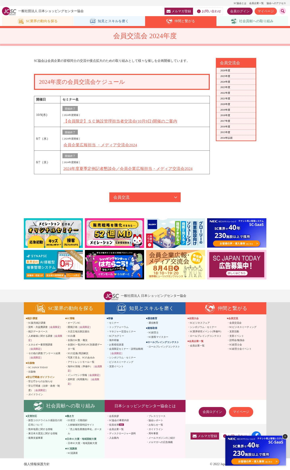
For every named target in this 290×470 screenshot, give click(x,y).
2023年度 (225, 87)
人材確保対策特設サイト (81, 424)
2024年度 (225, 81)
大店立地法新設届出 (79, 331)
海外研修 (114, 340)
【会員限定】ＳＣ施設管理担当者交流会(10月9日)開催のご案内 (120, 121)
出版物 (32, 371)
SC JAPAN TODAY (38, 367)
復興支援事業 (35, 437)
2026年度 (225, 70)
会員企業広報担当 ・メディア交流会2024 (100, 145)
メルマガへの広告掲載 (161, 442)
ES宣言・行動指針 (78, 420)
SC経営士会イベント (240, 348)
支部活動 (234, 331)
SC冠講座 (73, 452)
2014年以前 (226, 137)
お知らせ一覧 (156, 424)
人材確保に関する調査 (45, 337)
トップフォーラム (119, 326)
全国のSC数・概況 (78, 340)
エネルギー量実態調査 (40, 346)
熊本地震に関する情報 (40, 429)
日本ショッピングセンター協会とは (145, 406)
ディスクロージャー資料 (122, 433)
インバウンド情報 (85, 374)
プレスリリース (157, 415)
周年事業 (153, 433)
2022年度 (225, 93)
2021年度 (225, 98)
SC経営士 (154, 332)
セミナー (114, 322)
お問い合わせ (209, 11)
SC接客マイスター (159, 336)
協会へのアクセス (276, 3)
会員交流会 (235, 322)
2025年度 (225, 76)
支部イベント (116, 366)
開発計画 (80, 326)
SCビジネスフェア (200, 322)
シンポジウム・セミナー (122, 357)
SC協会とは (240, 3)
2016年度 (225, 126)
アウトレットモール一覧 (81, 361)
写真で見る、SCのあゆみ (81, 357)
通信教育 (153, 322)
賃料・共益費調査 (45, 326)
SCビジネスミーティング (243, 326)
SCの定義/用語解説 (78, 353)
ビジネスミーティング (121, 361)
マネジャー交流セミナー (122, 331)
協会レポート (156, 420)
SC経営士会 (235, 344)
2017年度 (225, 121)
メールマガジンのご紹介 (162, 437)
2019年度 (225, 109)
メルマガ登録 (179, 11)
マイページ (266, 11)
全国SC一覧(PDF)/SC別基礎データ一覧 (85, 346)
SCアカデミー (116, 335)
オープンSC (74, 322)
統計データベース (38, 331)
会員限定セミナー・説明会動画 (126, 351)
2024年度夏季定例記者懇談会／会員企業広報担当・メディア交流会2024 (128, 168)
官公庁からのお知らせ (40, 381)
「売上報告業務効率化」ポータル (85, 431)
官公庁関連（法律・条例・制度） (44, 387)
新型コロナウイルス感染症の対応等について (45, 422)
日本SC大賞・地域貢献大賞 (82, 443)
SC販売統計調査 (37, 322)
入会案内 (114, 437)
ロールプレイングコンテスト (164, 346)
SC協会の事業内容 (119, 420)
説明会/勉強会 (237, 340)
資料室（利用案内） (83, 381)
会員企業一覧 (256, 3)
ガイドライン (35, 394)
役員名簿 (114, 424)
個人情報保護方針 (37, 464)
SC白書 (72, 335)
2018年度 (225, 115)
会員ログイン (240, 11)
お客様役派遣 (116, 344)
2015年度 (225, 132)
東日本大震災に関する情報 (42, 433)
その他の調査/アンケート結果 (44, 355)
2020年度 (225, 104)
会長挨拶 (114, 415)
